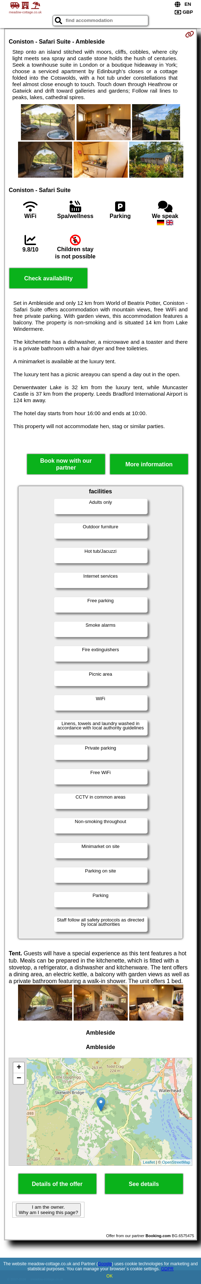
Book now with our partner (66, 464)
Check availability (48, 278)
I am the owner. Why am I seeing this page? (48, 1209)
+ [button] (19, 1067)
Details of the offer (57, 1184)
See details (144, 1184)
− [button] (19, 1078)
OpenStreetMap (176, 1162)
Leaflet (149, 1162)
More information (149, 464)
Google (105, 1263)
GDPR (167, 1268)
